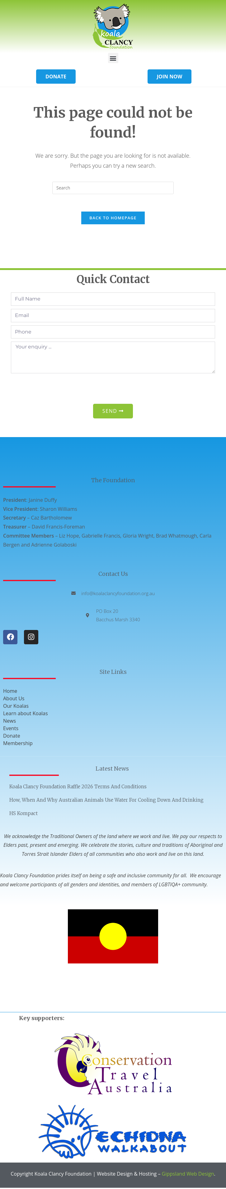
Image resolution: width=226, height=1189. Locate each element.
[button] (113, 58)
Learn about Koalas (25, 714)
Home (10, 692)
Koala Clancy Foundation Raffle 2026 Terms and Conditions (78, 788)
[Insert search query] (113, 188)
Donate (11, 737)
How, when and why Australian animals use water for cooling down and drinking (106, 801)
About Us (14, 699)
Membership (18, 744)
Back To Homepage (112, 219)
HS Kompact (23, 815)
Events (10, 729)
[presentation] (58, 390)
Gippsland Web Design (188, 1175)
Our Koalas (16, 707)
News (9, 722)
